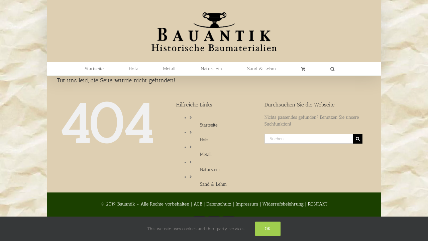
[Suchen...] (308, 139)
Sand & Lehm (213, 184)
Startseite (208, 125)
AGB (198, 204)
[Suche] (357, 139)
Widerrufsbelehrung (283, 204)
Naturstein (210, 169)
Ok (268, 229)
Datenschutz (218, 204)
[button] (311, 69)
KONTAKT (317, 204)
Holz (204, 139)
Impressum (246, 204)
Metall (206, 154)
